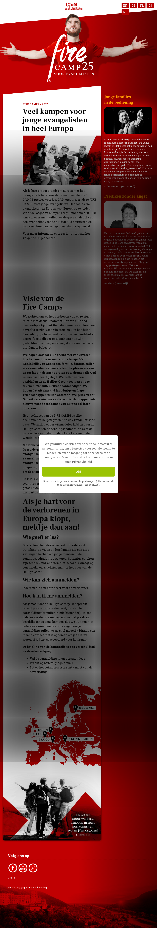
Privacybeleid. (82, 462)
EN (125, 5)
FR (142, 5)
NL (125, 12)
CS (150, 5)
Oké (78, 472)
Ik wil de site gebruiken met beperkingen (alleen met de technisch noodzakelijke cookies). (78, 482)
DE (133, 5)
